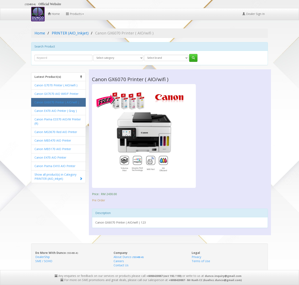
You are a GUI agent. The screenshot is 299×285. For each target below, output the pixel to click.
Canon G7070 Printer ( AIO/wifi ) (55, 85)
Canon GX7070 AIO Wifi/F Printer (56, 94)
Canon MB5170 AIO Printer (52, 149)
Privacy (196, 257)
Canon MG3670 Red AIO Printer (55, 132)
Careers (119, 261)
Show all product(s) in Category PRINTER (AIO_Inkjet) (55, 176)
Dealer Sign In (253, 14)
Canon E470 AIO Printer (50, 157)
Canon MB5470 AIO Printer (52, 140)
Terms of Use (201, 261)
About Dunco (129, 257)
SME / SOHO (43, 261)
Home (54, 14)
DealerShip (42, 257)
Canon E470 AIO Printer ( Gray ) (55, 111)
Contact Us (121, 265)
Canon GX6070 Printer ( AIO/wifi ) (56, 102)
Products (75, 14)
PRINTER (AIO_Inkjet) (70, 33)
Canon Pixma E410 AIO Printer (54, 166)
